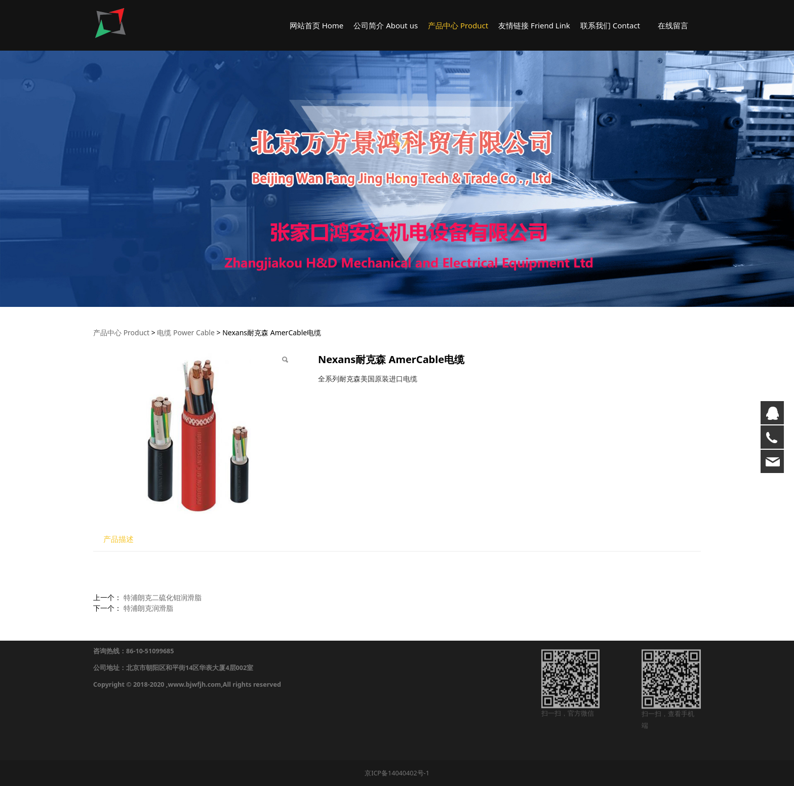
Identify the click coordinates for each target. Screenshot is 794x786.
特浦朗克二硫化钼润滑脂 (163, 597)
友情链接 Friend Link (534, 25)
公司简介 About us (385, 25)
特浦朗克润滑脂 (148, 608)
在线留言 (673, 25)
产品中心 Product (458, 25)
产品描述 (118, 539)
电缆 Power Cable (185, 332)
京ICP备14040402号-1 (397, 773)
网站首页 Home (317, 25)
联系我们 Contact (610, 25)
